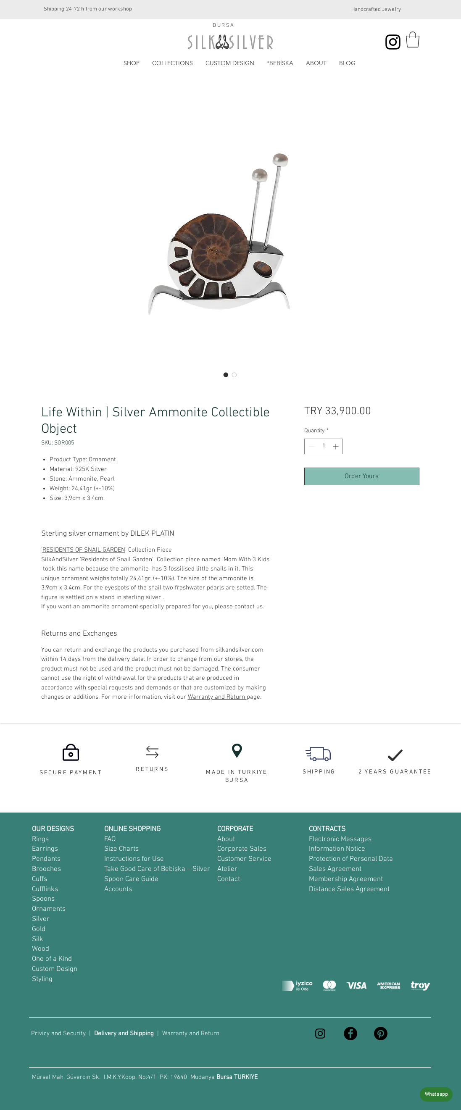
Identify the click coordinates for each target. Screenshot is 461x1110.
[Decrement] (311, 446)
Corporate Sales (241, 849)
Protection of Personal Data (351, 859)
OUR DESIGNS (53, 829)
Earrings (45, 849)
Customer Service (244, 859)
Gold (38, 929)
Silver (41, 919)
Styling (42, 979)
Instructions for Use (134, 859)
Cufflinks (45, 889)
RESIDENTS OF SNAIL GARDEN (83, 550)
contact (245, 606)
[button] (412, 39)
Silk (37, 939)
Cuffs (39, 879)
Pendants (46, 859)
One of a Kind (52, 959)
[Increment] (336, 446)
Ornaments (49, 909)
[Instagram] (393, 42)
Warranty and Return (217, 697)
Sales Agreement (335, 869)
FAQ (110, 839)
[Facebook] (350, 1033)
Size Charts (121, 849)
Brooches (46, 869)
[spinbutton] (323, 446)
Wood (40, 949)
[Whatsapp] (436, 1094)
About (226, 839)
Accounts (118, 889)
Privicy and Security (58, 1033)
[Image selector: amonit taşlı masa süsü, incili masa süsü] (226, 375)
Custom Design (54, 969)
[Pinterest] (380, 1033)
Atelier (227, 869)
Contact (228, 879)
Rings (40, 839)
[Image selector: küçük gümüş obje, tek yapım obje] (234, 375)
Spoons (43, 899)
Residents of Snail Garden (116, 559)
